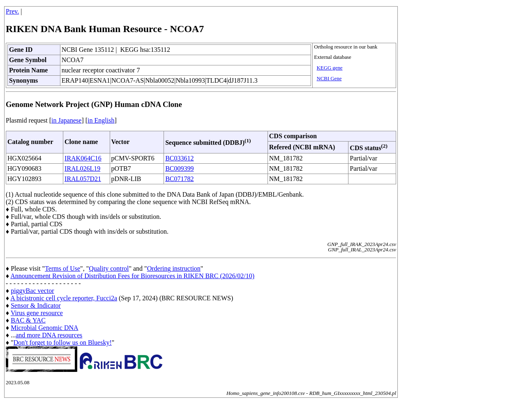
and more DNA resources (49, 335)
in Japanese (66, 120)
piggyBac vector (32, 290)
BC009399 (179, 168)
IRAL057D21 (83, 178)
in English (101, 120)
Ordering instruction (174, 268)
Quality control (109, 268)
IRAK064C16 (83, 158)
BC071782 (179, 178)
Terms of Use (62, 268)
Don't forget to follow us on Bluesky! (63, 342)
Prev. (12, 11)
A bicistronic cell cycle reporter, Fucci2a (63, 298)
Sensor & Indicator (36, 305)
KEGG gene (330, 68)
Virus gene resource (37, 312)
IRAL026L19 (82, 168)
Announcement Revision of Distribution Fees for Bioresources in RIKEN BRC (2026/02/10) (132, 275)
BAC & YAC (28, 320)
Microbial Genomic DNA (44, 327)
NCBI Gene (329, 78)
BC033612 (179, 158)
